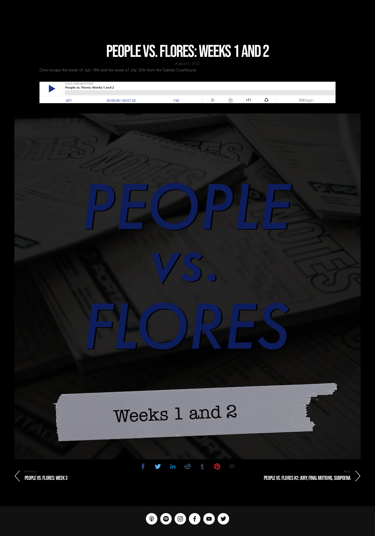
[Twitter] (223, 519)
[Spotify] (166, 519)
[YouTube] (209, 519)
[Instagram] (180, 519)
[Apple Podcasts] (151, 519)
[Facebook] (194, 519)
